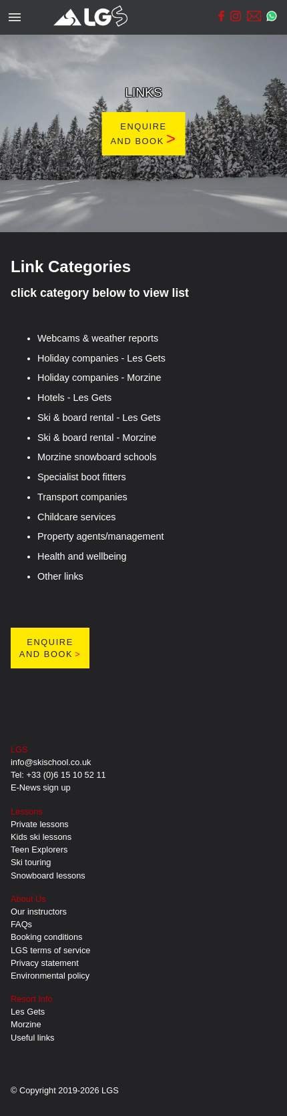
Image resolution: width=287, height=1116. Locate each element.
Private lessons (40, 824)
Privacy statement (45, 963)
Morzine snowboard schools (96, 457)
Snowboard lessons (48, 876)
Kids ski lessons (41, 837)
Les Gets (28, 1012)
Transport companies (82, 497)
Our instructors (39, 912)
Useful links (32, 1038)
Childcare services (76, 517)
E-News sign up (41, 787)
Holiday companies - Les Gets (101, 358)
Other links (60, 576)
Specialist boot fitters (81, 477)
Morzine (26, 1024)
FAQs (21, 924)
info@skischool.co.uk (51, 762)
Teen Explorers (39, 850)
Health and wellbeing (82, 556)
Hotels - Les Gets (74, 397)
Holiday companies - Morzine (99, 377)
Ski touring (31, 862)
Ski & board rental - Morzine (96, 437)
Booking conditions (46, 937)
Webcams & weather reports (97, 338)
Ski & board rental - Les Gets (99, 417)
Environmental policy (50, 976)
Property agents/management (100, 536)
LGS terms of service (50, 950)
